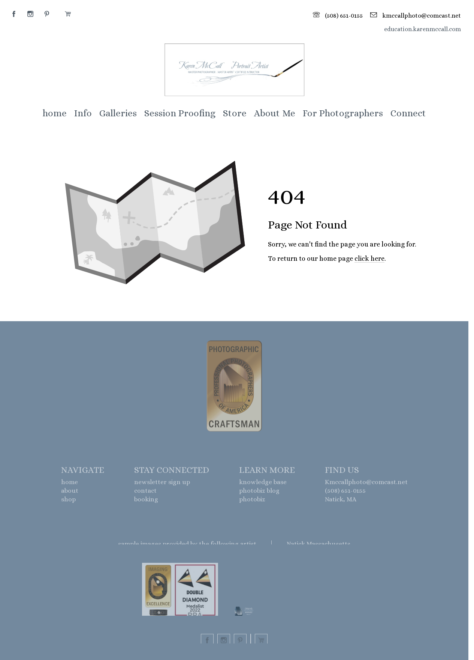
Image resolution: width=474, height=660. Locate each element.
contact (145, 492)
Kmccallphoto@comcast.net (366, 483)
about (69, 492)
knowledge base (263, 483)
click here (369, 258)
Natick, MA (340, 501)
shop (68, 501)
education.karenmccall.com (422, 29)
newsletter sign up (162, 483)
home (69, 483)
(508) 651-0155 (345, 492)
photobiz (252, 501)
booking (146, 501)
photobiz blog (259, 492)
